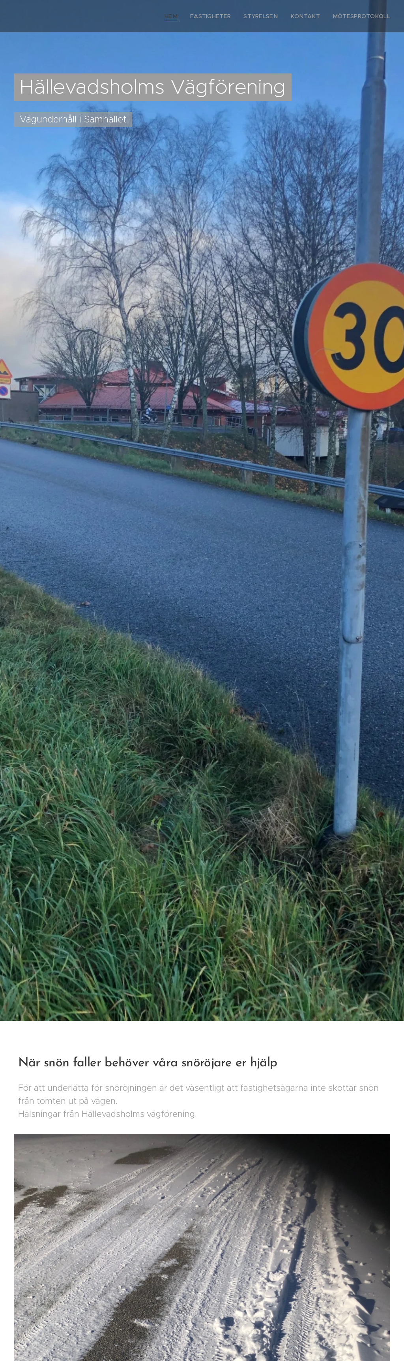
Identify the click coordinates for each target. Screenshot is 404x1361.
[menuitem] (190, 16)
